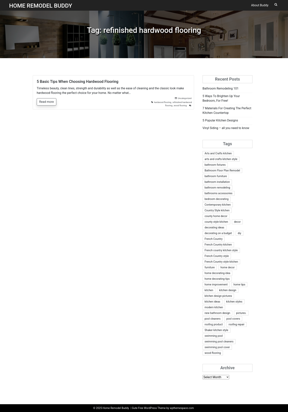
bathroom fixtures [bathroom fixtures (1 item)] (215, 164)
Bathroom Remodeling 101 (221, 88)
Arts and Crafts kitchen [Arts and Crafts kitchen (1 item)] (218, 153)
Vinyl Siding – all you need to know (226, 128)
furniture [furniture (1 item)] (210, 267)
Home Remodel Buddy (40, 5)
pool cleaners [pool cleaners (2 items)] (213, 318)
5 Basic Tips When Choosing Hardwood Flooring (77, 81)
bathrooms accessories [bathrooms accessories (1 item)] (218, 193)
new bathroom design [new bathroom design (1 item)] (217, 313)
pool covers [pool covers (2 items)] (233, 318)
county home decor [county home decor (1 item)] (216, 216)
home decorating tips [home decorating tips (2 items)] (217, 278)
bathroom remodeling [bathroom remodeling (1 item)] (217, 187)
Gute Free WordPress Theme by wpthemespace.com (163, 408)
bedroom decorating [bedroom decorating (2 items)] (217, 198)
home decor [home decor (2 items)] (227, 267)
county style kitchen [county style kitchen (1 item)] (216, 221)
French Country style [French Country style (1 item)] (217, 256)
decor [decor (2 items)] (237, 221)
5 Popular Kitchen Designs (220, 120)
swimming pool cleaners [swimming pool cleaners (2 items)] (219, 341)
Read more (46, 102)
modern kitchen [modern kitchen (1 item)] (214, 307)
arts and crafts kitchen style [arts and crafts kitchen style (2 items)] (221, 159)
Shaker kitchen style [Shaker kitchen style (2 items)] (216, 330)
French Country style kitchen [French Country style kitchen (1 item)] (221, 261)
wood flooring (180, 105)
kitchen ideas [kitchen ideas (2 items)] (212, 301)
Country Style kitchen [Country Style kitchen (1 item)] (217, 210)
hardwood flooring (162, 102)
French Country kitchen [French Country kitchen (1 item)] (218, 244)
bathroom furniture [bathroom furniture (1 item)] (216, 176)
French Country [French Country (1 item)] (214, 238)
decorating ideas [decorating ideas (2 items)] (214, 227)
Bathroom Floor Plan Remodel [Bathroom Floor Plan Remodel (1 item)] (222, 170)
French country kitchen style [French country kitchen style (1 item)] (221, 250)
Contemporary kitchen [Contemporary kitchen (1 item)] (218, 204)
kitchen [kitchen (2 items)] (209, 290)
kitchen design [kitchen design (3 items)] (227, 290)
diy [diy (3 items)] (239, 233)
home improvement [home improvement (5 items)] (216, 284)
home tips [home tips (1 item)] (239, 284)
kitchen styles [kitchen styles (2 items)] (234, 301)
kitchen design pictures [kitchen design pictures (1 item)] (218, 295)
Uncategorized (185, 98)
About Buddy (259, 5)
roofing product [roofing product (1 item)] (214, 324)
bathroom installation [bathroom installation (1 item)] (217, 181)
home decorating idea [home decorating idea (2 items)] (217, 273)
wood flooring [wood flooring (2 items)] (213, 352)
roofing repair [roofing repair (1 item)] (236, 324)
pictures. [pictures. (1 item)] (241, 313)
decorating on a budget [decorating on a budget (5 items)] (218, 233)
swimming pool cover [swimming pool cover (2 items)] (217, 347)
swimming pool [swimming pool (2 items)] (214, 335)
